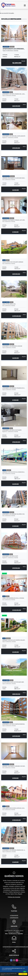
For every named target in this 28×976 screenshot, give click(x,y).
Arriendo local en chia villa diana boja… (13, 472)
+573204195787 (14, 915)
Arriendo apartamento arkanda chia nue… (13, 766)
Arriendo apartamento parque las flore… (13, 220)
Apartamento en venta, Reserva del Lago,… (13, 94)
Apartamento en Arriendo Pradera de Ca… (13, 388)
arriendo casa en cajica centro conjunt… (13, 640)
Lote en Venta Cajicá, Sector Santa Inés (13, 682)
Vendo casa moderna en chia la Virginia (13, 598)
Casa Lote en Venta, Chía (9, 304)
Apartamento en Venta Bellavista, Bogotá (13, 136)
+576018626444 (14, 917)
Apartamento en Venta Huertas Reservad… (13, 724)
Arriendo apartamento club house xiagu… (13, 178)
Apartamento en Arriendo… (14, 49)
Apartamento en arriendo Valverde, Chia (13, 514)
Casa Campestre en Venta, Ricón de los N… (13, 808)
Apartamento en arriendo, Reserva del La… (13, 850)
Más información (7, 974)
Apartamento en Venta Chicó (10, 556)
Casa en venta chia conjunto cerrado (12, 262)
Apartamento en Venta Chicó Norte (11, 430)
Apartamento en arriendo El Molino (12, 346)
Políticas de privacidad (14, 897)
